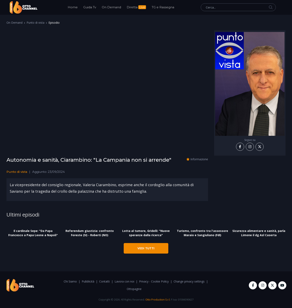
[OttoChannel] (23, 7)
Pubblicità (88, 281)
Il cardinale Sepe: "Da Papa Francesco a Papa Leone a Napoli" (33, 233)
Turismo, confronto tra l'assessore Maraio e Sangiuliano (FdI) (202, 233)
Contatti (104, 281)
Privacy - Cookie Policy (154, 281)
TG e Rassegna (163, 7)
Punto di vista (35, 22)
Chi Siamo (70, 281)
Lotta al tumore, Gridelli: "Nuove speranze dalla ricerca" (146, 233)
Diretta (136, 7)
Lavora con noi (124, 281)
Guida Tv (89, 7)
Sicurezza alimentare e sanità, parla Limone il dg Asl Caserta (258, 233)
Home (73, 7)
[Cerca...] (238, 7)
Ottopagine (134, 289)
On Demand (111, 7)
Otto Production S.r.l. (157, 299)
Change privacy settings (189, 281)
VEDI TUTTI (146, 248)
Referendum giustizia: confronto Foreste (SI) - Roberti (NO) (89, 233)
